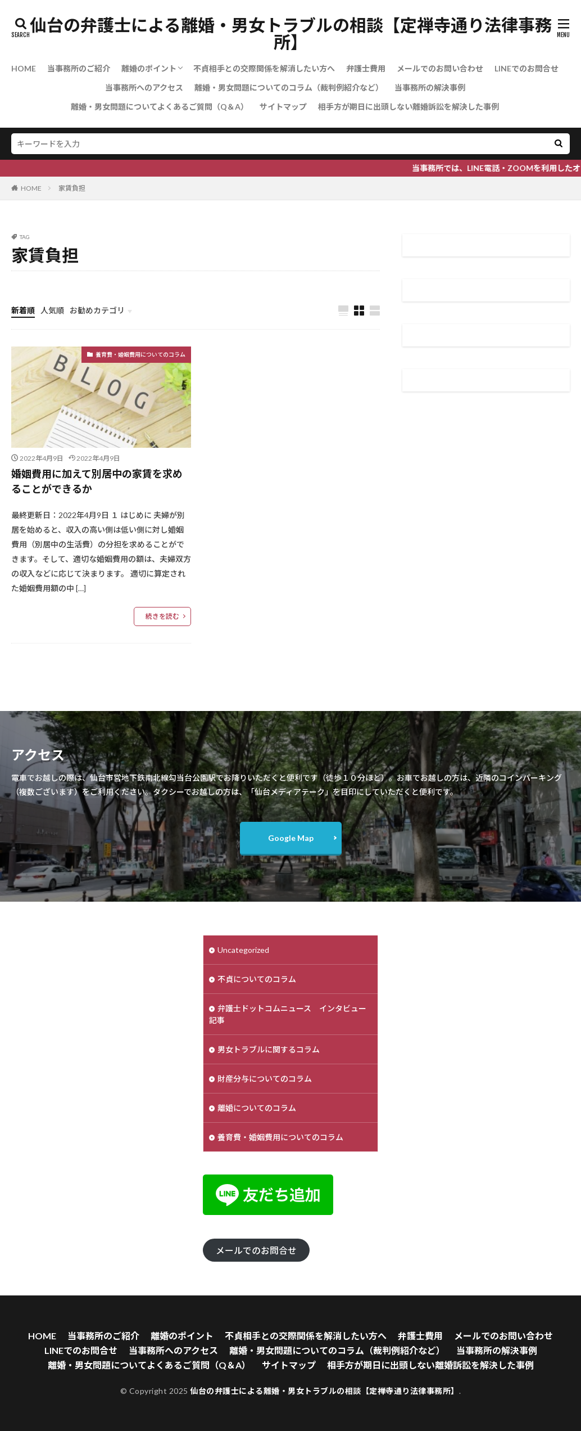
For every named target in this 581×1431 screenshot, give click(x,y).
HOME (23, 68)
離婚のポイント (148, 68)
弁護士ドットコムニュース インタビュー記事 (287, 1014)
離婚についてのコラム (256, 1108)
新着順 (23, 310)
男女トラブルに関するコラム (268, 1049)
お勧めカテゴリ (97, 310)
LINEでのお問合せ (526, 68)
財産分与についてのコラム (264, 1078)
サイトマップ (283, 106)
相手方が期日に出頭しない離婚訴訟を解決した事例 (408, 106)
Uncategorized (243, 950)
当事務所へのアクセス (144, 87)
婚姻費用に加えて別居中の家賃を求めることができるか (97, 481)
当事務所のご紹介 (78, 68)
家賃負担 (71, 188)
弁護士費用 (365, 68)
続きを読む (162, 616)
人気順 (52, 310)
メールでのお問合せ (256, 1250)
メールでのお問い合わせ (440, 68)
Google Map (291, 838)
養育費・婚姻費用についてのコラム (140, 354)
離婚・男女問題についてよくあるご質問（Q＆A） (159, 106)
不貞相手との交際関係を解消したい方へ (264, 68)
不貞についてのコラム (256, 979)
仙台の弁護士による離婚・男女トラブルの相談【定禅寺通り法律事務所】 (291, 34)
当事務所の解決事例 (429, 87)
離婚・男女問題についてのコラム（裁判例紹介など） (288, 87)
